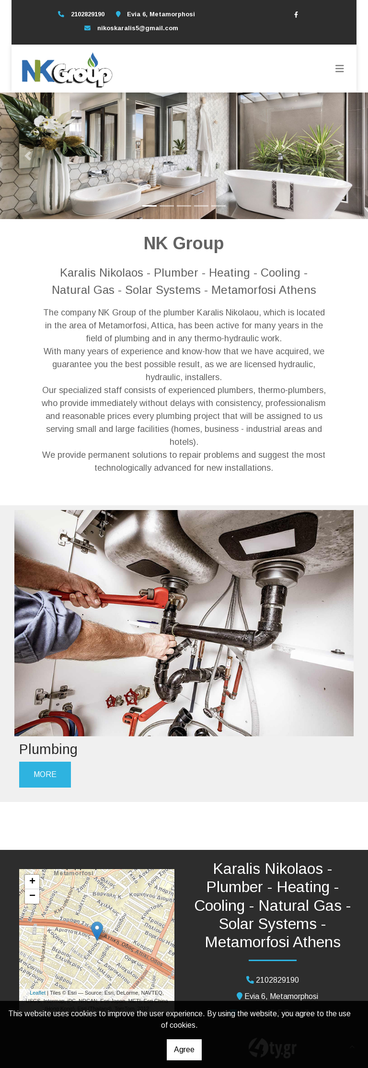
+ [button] (32, 882)
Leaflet (38, 993)
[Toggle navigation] (340, 69)
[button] (27, 156)
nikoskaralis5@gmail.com (137, 28)
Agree (184, 1049)
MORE (45, 774)
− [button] (32, 896)
